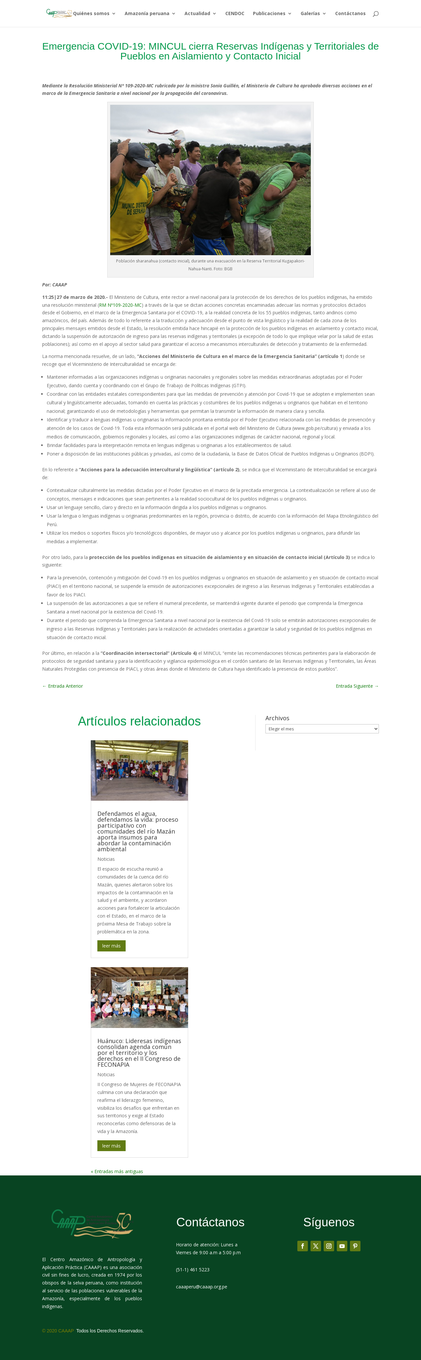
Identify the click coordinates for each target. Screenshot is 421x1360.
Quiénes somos (91, 13)
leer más (111, 946)
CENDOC (234, 13)
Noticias (106, 859)
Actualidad (197, 13)
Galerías (310, 13)
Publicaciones (269, 13)
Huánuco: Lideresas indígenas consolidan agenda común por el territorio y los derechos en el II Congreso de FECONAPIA (139, 1052)
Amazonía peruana (147, 13)
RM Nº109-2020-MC (120, 305)
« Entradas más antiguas (117, 1171)
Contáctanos (350, 13)
